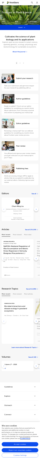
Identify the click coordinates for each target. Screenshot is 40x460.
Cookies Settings (20, 457)
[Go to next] (36, 209)
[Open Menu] (3, 2)
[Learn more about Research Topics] (25, 347)
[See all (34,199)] (31, 230)
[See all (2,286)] (32, 289)
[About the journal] (20, 52)
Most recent (6, 235)
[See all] (35, 194)
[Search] (32, 2)
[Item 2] (23, 63)
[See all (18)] (33, 357)
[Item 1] (20, 63)
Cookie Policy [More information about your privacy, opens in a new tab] (25, 440)
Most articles (28, 294)
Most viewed (17, 235)
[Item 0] (16, 63)
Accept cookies (20, 446)
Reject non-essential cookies (20, 452)
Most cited (27, 235)
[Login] (37, 2)
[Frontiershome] (13, 2)
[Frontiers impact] (7, 22)
